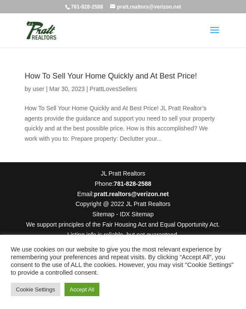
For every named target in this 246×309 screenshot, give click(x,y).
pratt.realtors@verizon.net (131, 194)
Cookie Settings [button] (35, 289)
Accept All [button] (82, 289)
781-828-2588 (87, 7)
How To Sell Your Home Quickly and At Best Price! (111, 76)
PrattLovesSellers (113, 88)
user (38, 88)
